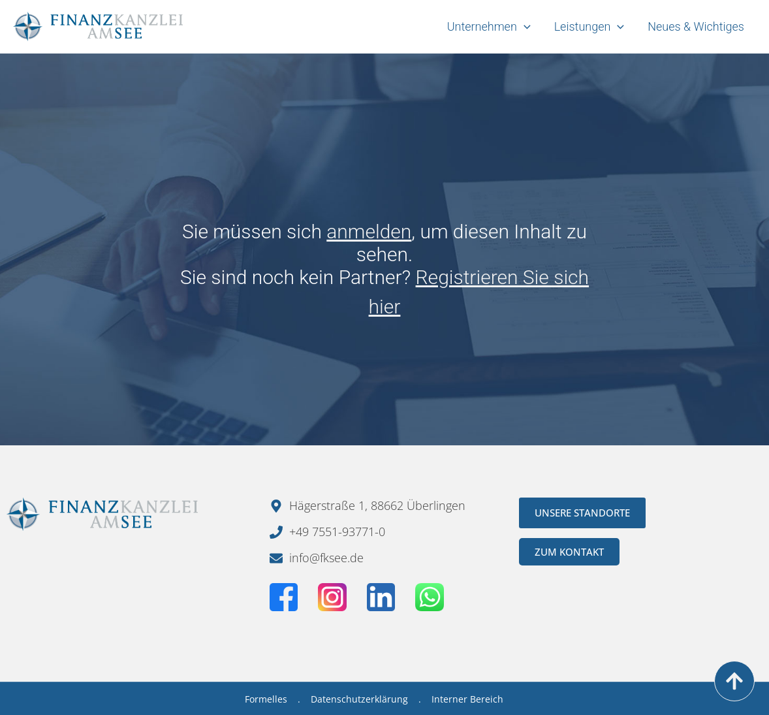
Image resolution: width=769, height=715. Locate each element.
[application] (524, 26)
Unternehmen (489, 26)
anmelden (368, 231)
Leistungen (589, 26)
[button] (28, 686)
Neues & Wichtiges (696, 26)
